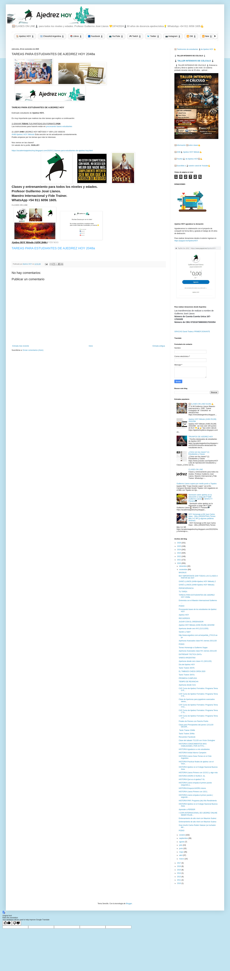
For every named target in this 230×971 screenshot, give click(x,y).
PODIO (181, 606)
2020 (179, 563)
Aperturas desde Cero (187, 685)
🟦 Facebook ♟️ (95, 36)
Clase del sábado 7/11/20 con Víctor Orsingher (197, 740)
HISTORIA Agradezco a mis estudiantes (194, 749)
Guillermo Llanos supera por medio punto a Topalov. (197, 484)
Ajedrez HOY (184, 615)
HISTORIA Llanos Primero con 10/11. (193, 792)
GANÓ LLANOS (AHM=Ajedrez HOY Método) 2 (197, 581)
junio (181, 848)
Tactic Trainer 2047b (186, 668)
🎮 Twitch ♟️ (135, 36)
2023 (179, 553)
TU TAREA (183, 592)
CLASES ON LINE (20, 205)
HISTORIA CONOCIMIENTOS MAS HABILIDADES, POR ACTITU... (193, 745)
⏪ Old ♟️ (191, 36)
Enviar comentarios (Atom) (33, 350)
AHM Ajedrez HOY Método (23, 134)
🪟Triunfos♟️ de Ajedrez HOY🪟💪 (188, 159)
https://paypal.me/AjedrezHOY (186, 241)
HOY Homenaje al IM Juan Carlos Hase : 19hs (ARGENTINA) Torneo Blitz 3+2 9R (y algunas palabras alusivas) (202, 517)
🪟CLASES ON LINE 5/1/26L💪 (201, 404)
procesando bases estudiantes (59, 126)
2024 (179, 550)
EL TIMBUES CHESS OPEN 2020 (192, 671)
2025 (179, 546)
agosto (182, 842)
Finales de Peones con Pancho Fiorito (193, 721)
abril (181, 855)
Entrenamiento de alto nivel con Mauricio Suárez (197, 818)
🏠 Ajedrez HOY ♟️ (25, 36)
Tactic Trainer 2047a (186, 675)
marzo (182, 859)
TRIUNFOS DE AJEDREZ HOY (201, 437)
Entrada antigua (159, 346)
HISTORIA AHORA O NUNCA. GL (192, 776)
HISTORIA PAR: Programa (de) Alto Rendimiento (198, 801)
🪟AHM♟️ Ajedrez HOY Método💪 (188, 152)
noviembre (183, 570)
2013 (179, 877)
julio (181, 845)
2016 (179, 866)
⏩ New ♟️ (207, 36)
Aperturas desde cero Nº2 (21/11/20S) (193, 629)
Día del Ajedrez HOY (187, 665)
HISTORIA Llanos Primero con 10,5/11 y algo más (198, 773)
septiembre (183, 838)
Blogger (129, 904)
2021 (179, 560)
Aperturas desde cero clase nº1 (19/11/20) (195, 661)
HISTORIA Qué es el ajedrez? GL (192, 779)
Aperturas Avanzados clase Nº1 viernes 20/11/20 (198, 641)
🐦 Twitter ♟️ (153, 36)
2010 (179, 883)
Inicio (91, 346)
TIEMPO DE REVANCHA (188, 682)
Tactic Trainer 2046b (187, 730)
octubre (182, 835)
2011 (179, 880)
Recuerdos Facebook (187, 737)
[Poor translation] (16, 923)
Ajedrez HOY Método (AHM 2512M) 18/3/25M (196, 625)
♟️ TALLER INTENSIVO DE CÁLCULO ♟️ (194, 61)
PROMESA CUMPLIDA (188, 678)
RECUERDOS (184, 618)
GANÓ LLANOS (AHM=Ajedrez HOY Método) (196, 585)
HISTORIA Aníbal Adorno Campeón (192, 753)
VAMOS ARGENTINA (187, 658)
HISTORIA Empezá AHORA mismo (192, 788)
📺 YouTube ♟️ (116, 36)
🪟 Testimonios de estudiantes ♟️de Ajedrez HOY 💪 (195, 49)
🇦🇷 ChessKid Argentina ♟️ (52, 36)
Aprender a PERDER (187, 809)
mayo (181, 852)
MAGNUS (182, 573)
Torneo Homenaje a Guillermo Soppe (193, 648)
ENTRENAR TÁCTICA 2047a (190, 654)
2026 (179, 543)
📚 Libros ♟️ (76, 36)
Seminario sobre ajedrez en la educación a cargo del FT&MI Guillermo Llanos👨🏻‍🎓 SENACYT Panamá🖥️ (201, 498)
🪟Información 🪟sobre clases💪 (187, 145)
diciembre (183, 566)
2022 (179, 556)
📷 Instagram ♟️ (173, 36)
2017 (179, 863)
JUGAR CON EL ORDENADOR (191, 622)
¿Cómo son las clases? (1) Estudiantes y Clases (199, 453)
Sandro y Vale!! (185, 632)
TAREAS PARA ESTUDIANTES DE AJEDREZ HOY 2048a (53, 248)
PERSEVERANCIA (186, 588)
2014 (179, 873)
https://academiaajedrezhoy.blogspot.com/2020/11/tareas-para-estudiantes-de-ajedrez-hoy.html (52, 150)
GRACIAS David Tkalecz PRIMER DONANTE (192, 332)
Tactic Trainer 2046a (186, 734)
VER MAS (53, 242)
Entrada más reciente (20, 346)
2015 (179, 870)
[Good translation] (7, 923)
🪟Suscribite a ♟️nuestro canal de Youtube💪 (192, 166)
